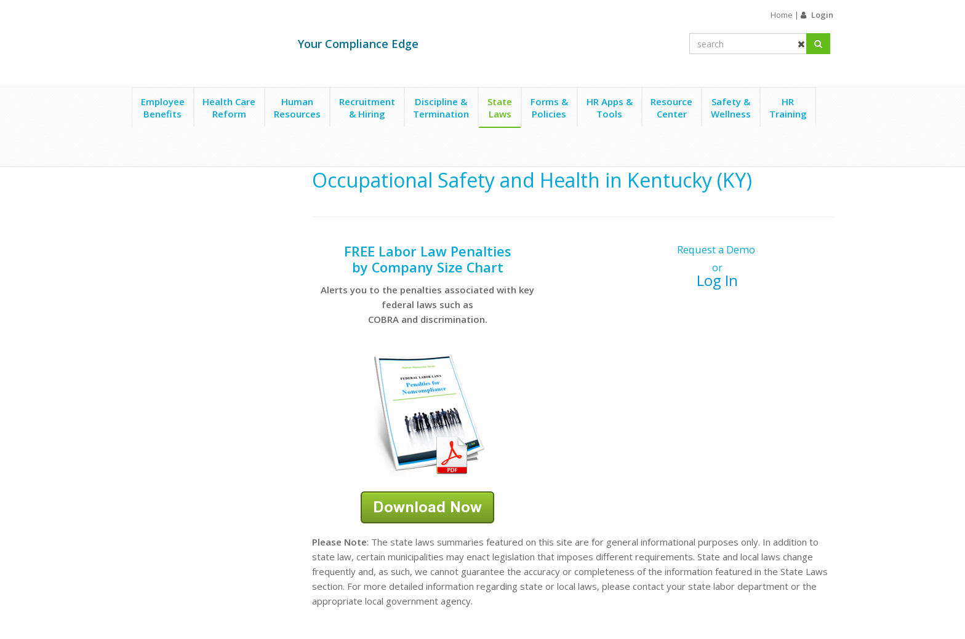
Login (822, 14)
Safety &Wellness (731, 107)
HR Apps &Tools (610, 107)
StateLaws (499, 107)
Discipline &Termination (441, 107)
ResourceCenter (671, 107)
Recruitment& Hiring (367, 107)
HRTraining (788, 107)
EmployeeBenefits (163, 107)
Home (782, 14)
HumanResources (297, 107)
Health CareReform (228, 107)
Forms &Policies (549, 107)
